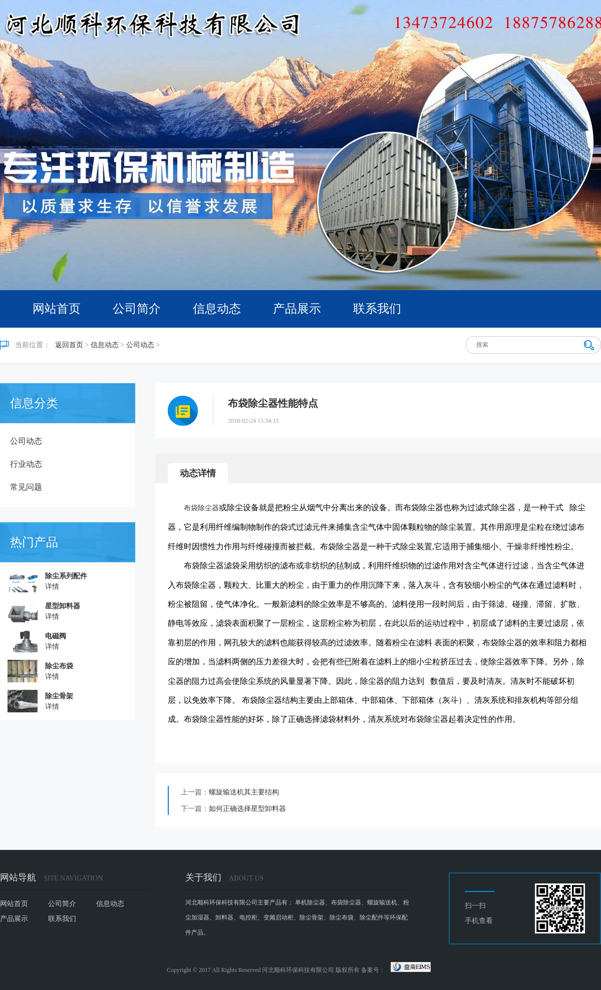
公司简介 (137, 308)
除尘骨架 (59, 696)
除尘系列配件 (66, 576)
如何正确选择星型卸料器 (247, 808)
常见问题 (26, 487)
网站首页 (57, 308)
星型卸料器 (62, 606)
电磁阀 (55, 636)
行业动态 (26, 464)
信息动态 (217, 308)
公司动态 (140, 345)
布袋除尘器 (201, 508)
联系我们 (377, 308)
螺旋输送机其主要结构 (244, 792)
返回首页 (69, 345)
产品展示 (297, 308)
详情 (52, 586)
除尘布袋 (59, 666)
